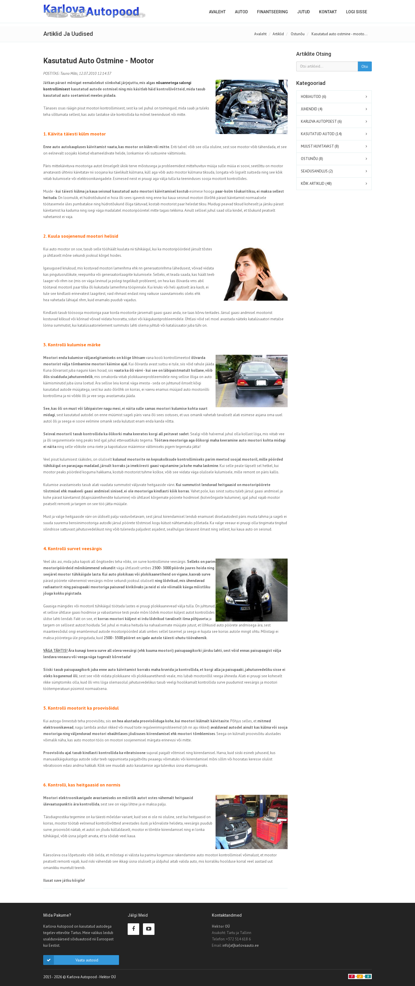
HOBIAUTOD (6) (313, 96)
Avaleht (217, 12)
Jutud (303, 12)
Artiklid (278, 33)
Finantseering (272, 12)
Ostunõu (298, 33)
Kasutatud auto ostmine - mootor (98, 61)
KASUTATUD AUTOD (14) (321, 133)
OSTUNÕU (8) (312, 158)
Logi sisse (356, 12)
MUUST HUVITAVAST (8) (320, 146)
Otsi (364, 66)
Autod (241, 12)
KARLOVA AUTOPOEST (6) (321, 121)
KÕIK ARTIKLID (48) (316, 183)
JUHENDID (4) (311, 109)
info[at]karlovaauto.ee (240, 945)
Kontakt (328, 12)
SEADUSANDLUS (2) (317, 171)
